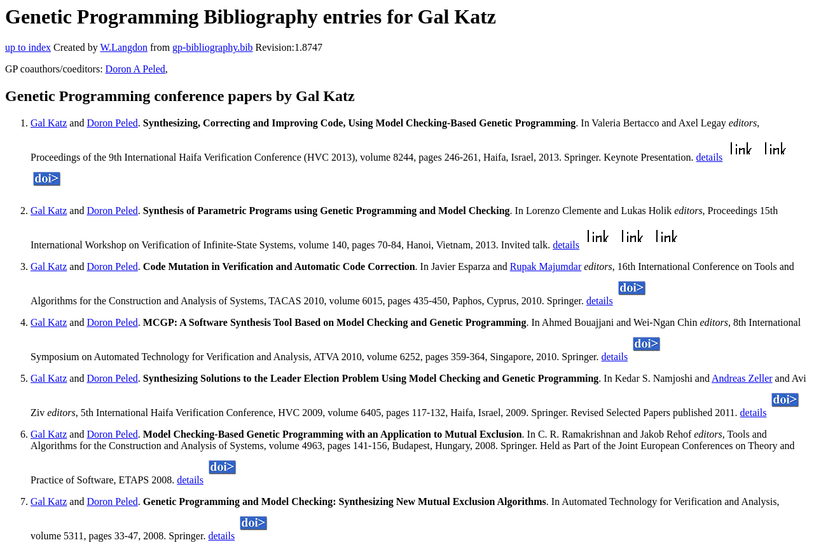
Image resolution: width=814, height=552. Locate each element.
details (709, 157)
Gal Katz (49, 123)
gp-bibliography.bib (212, 47)
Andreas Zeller (742, 378)
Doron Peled (111, 123)
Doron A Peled (135, 69)
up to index (28, 47)
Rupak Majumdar (545, 266)
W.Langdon (124, 47)
